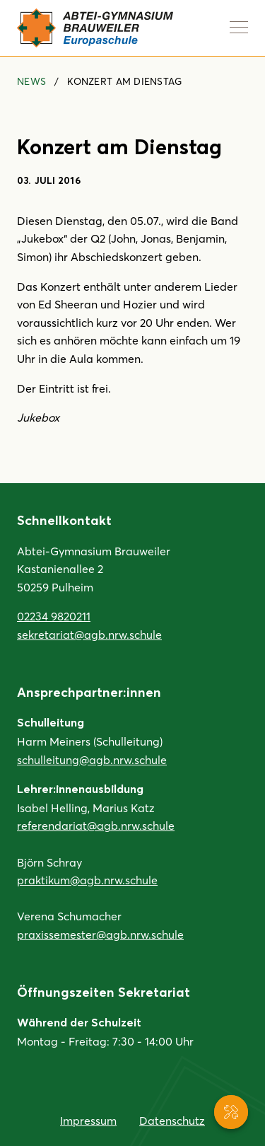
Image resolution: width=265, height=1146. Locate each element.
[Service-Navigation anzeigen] (231, 1112)
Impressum (88, 1120)
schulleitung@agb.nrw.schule (92, 759)
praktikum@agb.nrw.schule (87, 879)
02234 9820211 (53, 615)
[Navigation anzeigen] (239, 27)
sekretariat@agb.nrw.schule (89, 634)
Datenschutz (172, 1120)
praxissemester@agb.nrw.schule (100, 934)
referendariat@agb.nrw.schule (96, 825)
